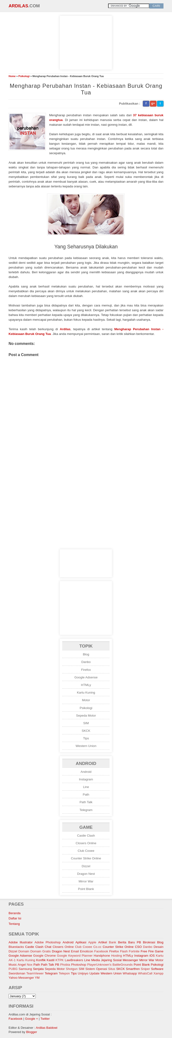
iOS (152, 955)
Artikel (102, 942)
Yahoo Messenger (21, 977)
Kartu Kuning (86, 692)
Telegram (86, 810)
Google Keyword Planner (75, 955)
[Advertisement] (86, 42)
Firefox (86, 670)
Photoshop (78, 964)
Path (86, 794)
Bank (112, 942)
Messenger (130, 960)
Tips (86, 738)
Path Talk (86, 802)
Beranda (14, 913)
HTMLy (86, 685)
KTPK (59, 960)
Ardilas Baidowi (46, 1027)
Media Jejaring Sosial (106, 960)
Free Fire (147, 951)
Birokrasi (149, 942)
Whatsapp (130, 973)
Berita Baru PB (129, 942)
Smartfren (133, 969)
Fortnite (134, 951)
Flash (124, 951)
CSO (138, 947)
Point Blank (86, 889)
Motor (86, 700)
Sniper (145, 969)
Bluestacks (16, 947)
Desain (158, 947)
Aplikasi (80, 942)
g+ (153, 103)
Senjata (38, 969)
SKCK (86, 730)
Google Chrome (44, 955)
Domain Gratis (40, 951)
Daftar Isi (15, 918)
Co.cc (97, 947)
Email (75, 951)
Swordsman (17, 973)
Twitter (45, 1018)
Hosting (116, 955)
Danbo (86, 662)
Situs (111, 969)
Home (12, 76)
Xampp (158, 973)
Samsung (25, 969)
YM (37, 977)
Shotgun (72, 969)
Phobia (65, 964)
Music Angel (17, 964)
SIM (86, 723)
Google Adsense (86, 677)
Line (86, 787)
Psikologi (24, 76)
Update (94, 973)
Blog (86, 654)
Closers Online (86, 843)
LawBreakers (74, 960)
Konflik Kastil (45, 960)
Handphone (102, 955)
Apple (92, 942)
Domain (23, 951)
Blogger (31, 1032)
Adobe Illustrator (21, 942)
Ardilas (18, 5)
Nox (29, 964)
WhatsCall (145, 973)
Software (157, 969)
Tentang (14, 924)
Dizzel (86, 866)
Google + (31, 1018)
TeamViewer (35, 973)
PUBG (13, 969)
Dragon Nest (86, 874)
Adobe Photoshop (48, 942)
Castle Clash (86, 835)
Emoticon (86, 951)
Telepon (64, 973)
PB (57, 964)
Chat (48, 947)
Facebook (101, 951)
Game (159, 951)
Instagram (86, 779)
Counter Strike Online (86, 858)
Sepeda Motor (86, 715)
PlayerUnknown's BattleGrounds (110, 964)
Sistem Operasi (96, 969)
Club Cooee (86, 851)
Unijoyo (83, 973)
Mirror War (86, 881)
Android (86, 772)
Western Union (86, 746)
